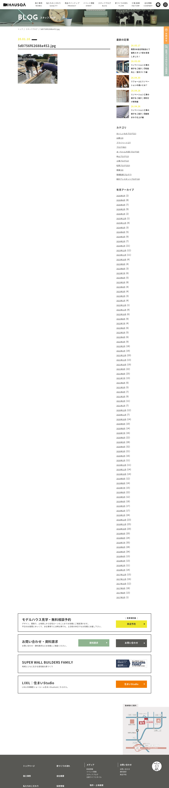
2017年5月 (121, 578)
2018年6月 (121, 532)
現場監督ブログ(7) (125, 184)
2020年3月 (121, 442)
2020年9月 (121, 417)
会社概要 (57, 746)
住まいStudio (131, 659)
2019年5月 (121, 485)
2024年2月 (121, 247)
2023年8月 (121, 273)
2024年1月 (121, 251)
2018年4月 (121, 540)
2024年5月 (121, 234)
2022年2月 (121, 345)
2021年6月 (121, 379)
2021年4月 (121, 387)
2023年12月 (122, 256)
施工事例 (24, 746)
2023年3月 (121, 294)
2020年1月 (121, 451)
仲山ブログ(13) (124, 167)
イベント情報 (91, 745)
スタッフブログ (32, 29)
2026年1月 (121, 222)
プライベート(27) (125, 154)
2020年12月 (122, 404)
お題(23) (120, 150)
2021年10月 (122, 362)
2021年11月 (122, 357)
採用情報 (57, 754)
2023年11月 (122, 260)
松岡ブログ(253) (124, 176)
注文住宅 (23, 768)
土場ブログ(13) (124, 171)
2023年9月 (121, 268)
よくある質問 (59, 761)
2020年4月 (121, 438)
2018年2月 (121, 549)
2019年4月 (121, 489)
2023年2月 (121, 298)
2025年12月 (122, 226)
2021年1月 (121, 400)
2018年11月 (122, 510)
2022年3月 (121, 341)
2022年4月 (121, 336)
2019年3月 (121, 493)
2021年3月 (121, 392)
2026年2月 (121, 217)
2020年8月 (121, 421)
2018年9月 (121, 519)
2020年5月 (121, 434)
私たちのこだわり (28, 754)
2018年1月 (121, 553)
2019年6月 (121, 481)
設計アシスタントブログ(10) (130, 188)
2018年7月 (121, 527)
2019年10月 (122, 464)
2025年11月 (122, 230)
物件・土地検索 (93, 757)
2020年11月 (122, 409)
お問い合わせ (131, 623)
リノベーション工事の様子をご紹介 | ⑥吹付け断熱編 (140, 107)
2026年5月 (121, 205)
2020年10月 (122, 413)
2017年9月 (121, 570)
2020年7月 (121, 425)
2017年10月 (122, 566)
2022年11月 (122, 311)
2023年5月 (121, 285)
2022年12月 (122, 307)
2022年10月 (122, 315)
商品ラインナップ (28, 761)
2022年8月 (121, 319)
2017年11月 (122, 561)
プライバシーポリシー (63, 769)
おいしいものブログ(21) (128, 146)
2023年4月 (121, 289)
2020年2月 (121, 447)
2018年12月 (122, 506)
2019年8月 (121, 472)
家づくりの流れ (60, 738)
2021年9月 (121, 366)
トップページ (26, 738)
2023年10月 (122, 264)
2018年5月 (121, 536)
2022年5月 (121, 332)
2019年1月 (121, 502)
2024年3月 (121, 243)
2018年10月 (122, 515)
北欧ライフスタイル (94, 750)
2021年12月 (122, 353)
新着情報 (89, 742)
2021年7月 (121, 374)
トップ (20, 29)
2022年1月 (121, 349)
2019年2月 (121, 498)
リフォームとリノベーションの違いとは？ (140, 91)
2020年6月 (121, 430)
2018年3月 (121, 544)
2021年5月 (121, 383)
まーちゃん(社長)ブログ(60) (130, 163)
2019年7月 (121, 476)
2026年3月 (121, 213)
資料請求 (93, 623)
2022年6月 (121, 328)
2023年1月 (121, 302)
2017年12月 (122, 557)
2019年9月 (121, 468)
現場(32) (120, 180)
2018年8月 (121, 523)
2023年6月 (121, 281)
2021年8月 (121, 370)
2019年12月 (122, 455)
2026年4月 (121, 209)
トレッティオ (25, 765)
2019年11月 (122, 459)
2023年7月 (121, 277)
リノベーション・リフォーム (31, 771)
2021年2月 (121, 396)
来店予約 (131, 605)
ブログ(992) (122, 159)
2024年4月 (121, 239)
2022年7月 (121, 324)
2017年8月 (121, 574)
